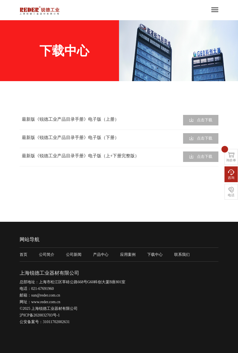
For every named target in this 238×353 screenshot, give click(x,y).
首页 (23, 254)
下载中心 (155, 254)
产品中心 (101, 254)
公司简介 (46, 254)
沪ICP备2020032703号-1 (40, 315)
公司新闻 (73, 254)
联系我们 (182, 254)
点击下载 (200, 120)
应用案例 (128, 254)
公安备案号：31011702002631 (45, 322)
